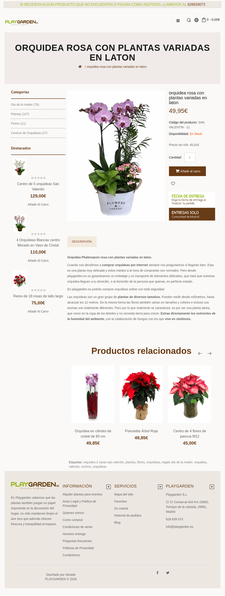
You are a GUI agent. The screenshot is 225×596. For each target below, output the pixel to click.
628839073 (196, 4)
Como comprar (73, 520)
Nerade (70, 574)
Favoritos (120, 501)
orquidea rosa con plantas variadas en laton (117, 66)
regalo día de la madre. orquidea (184, 462)
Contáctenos (71, 555)
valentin (74, 466)
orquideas (100, 466)
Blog (117, 522)
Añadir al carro (38, 204)
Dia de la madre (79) (25, 104)
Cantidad (175, 157)
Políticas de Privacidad (78, 548)
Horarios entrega (74, 534)
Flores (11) (18, 123)
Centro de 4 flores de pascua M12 (189, 433)
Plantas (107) (20, 114)
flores (141, 462)
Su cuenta (121, 508)
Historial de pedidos (127, 515)
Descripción (82, 241)
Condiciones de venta (77, 527)
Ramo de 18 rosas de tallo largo (38, 296)
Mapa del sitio (123, 494)
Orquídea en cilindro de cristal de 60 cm (93, 433)
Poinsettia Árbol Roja (141, 431)
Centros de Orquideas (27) (29, 133)
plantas (131, 462)
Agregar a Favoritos (173, 183)
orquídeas (153, 462)
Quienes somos (73, 513)
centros (86, 466)
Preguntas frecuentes (77, 541)
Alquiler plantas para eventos (82, 494)
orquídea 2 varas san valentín (103, 462)
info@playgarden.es (179, 526)
